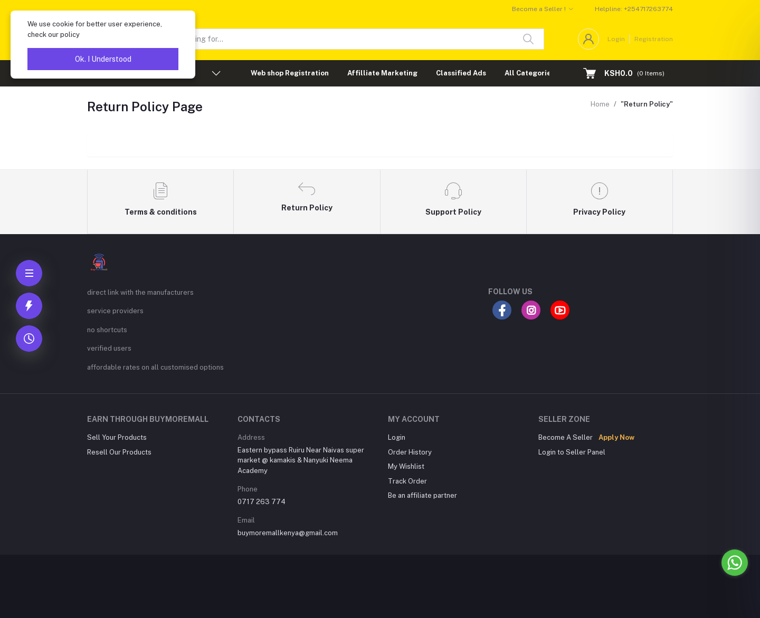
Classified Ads (461, 73)
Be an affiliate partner (422, 495)
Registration (653, 39)
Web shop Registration (290, 73)
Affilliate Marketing (382, 73)
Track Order (407, 481)
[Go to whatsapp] (734, 562)
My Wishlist (406, 466)
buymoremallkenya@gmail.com (288, 533)
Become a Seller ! (539, 9)
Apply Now (616, 437)
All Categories (530, 73)
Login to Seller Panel (571, 452)
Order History (410, 452)
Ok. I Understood (103, 59)
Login (616, 39)
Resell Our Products (119, 452)
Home (600, 104)
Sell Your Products (117, 437)
